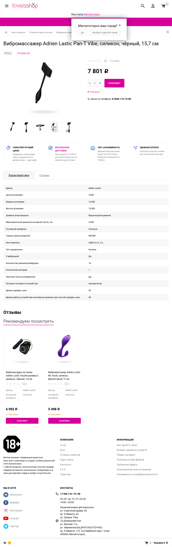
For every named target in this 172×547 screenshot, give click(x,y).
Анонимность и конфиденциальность (137, 474)
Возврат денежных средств (132, 450)
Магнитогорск (92, 14)
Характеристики (19, 175)
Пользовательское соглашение (134, 469)
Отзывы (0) (23, 53)
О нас (63, 445)
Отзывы (44, 175)
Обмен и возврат (126, 455)
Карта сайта (67, 460)
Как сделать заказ (127, 445)
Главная (6, 32)
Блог (62, 450)
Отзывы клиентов (70, 455)
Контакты (65, 464)
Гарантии (65, 474)
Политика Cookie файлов (130, 460)
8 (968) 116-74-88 (121, 99)
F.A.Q (63, 469)
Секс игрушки (18, 32)
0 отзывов (114, 61)
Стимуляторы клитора (40, 32)
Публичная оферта (127, 464)
